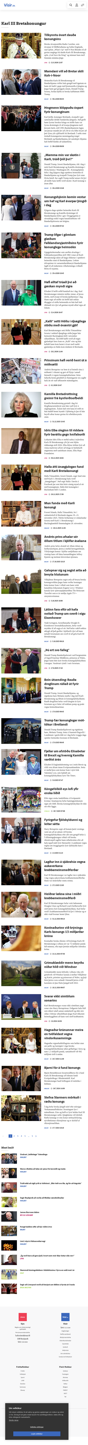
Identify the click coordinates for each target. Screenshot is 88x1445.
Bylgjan (65, 1395)
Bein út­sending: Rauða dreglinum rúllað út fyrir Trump (61, 688)
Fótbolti (47, 815)
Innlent (47, 531)
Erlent (47, 99)
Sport (22, 1385)
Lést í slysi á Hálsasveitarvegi (32, 1248)
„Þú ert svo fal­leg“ (56, 654)
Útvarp (22, 1398)
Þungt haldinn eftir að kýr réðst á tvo (36, 1233)
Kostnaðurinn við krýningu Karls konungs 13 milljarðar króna (64, 937)
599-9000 (25, 1350)
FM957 (65, 1398)
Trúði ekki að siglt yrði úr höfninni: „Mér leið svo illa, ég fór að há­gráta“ (50, 1190)
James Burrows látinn (29, 1219)
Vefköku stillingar (21, 1434)
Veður (65, 1392)
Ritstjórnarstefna (65, 1344)
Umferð (65, 1354)
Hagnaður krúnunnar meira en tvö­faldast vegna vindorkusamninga (63, 1040)
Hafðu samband (65, 1341)
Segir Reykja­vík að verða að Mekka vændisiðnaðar (42, 1204)
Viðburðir (65, 1388)
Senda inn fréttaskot (65, 1364)
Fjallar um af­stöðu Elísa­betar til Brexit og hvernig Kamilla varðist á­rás (64, 759)
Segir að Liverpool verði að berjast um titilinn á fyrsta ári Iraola (47, 1291)
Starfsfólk (65, 1351)
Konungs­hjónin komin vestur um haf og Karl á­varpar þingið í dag (65, 202)
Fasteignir (65, 1382)
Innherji (65, 1378)
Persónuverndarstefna (23, 1340)
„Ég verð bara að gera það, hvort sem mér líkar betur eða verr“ (47, 1262)
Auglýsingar (65, 1338)
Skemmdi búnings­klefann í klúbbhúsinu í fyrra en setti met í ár (47, 1277)
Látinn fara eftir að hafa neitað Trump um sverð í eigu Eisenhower (64, 617)
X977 (65, 1401)
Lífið (46, 62)
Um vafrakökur (65, 1361)
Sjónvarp (22, 1395)
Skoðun (23, 1392)
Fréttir (22, 1378)
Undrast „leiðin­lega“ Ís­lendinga (33, 1161)
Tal (65, 1405)
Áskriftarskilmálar (65, 1347)
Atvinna (65, 1385)
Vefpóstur (65, 1357)
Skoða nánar (13, 1427)
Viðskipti (22, 1382)
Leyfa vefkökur (52, 1434)
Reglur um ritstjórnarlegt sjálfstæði (23, 1335)
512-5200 (67, 1334)
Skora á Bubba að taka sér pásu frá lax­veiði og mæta (42, 1176)
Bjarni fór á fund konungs (62, 1074)
